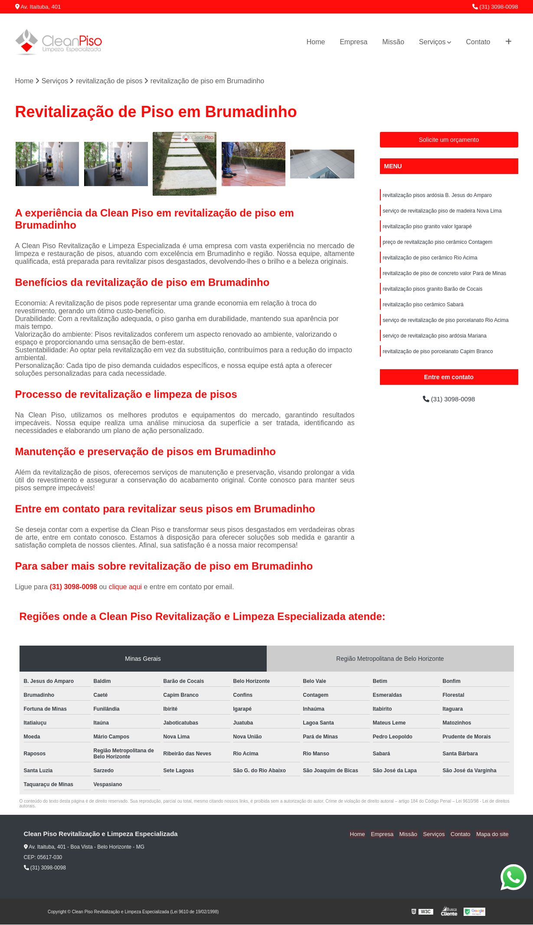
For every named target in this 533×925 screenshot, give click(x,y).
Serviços (432, 42)
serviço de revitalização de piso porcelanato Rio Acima (446, 328)
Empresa (353, 42)
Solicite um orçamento (449, 140)
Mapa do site (493, 834)
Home (316, 42)
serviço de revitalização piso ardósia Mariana (435, 344)
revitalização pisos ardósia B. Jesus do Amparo (437, 196)
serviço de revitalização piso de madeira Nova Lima (442, 213)
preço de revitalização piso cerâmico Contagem (438, 246)
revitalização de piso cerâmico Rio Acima (430, 262)
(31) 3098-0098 (495, 6)
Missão (393, 42)
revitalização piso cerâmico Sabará (423, 311)
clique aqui (125, 587)
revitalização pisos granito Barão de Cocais (433, 295)
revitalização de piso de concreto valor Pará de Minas (445, 279)
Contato (478, 42)
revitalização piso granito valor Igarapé (427, 229)
